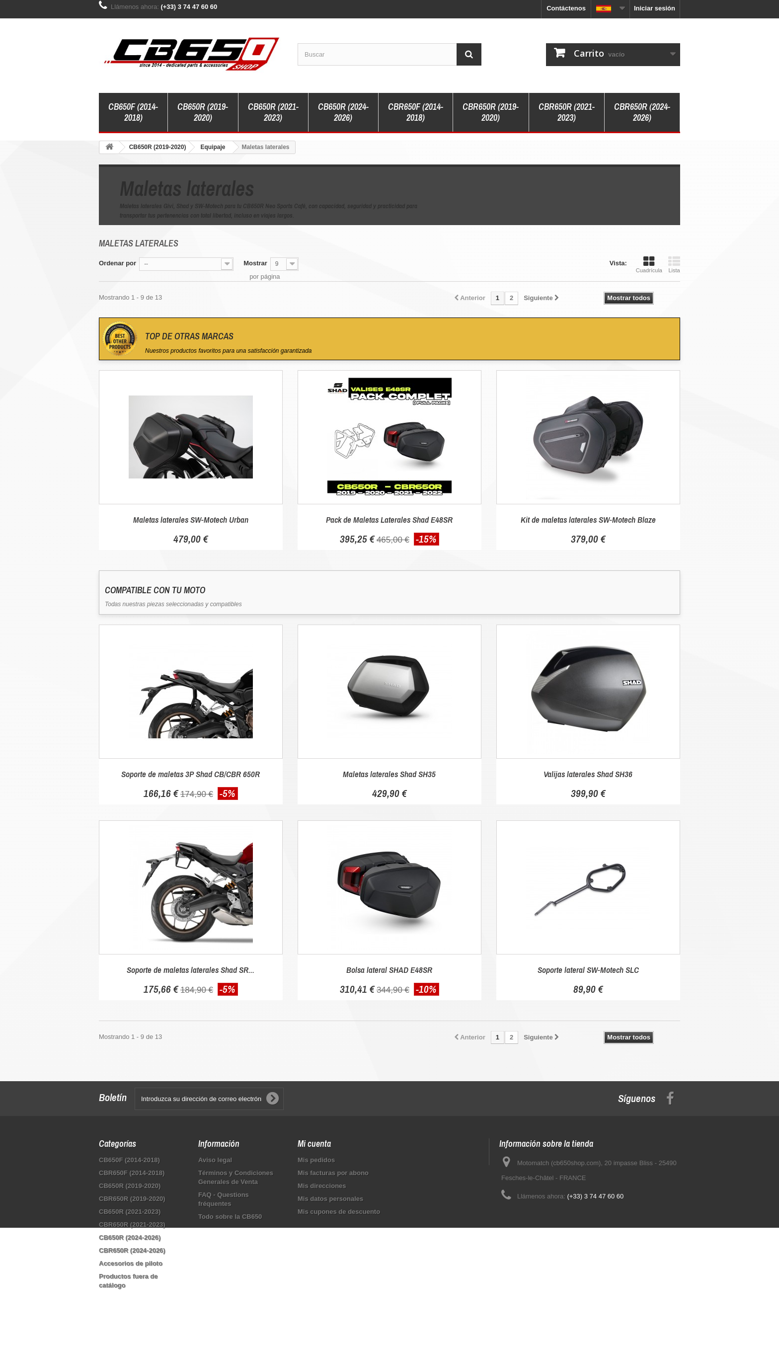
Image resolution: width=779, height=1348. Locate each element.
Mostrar (255, 263)
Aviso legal (215, 1160)
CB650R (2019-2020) (202, 112)
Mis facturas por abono (333, 1173)
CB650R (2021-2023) (273, 112)
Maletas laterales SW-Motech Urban (190, 519)
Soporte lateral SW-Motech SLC (588, 969)
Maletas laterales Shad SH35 (389, 774)
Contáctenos (566, 8)
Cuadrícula (649, 264)
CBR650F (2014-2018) (415, 112)
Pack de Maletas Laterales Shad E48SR (389, 519)
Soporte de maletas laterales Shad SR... (190, 969)
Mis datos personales (330, 1198)
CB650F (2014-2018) (133, 112)
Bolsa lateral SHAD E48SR (389, 969)
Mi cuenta (314, 1143)
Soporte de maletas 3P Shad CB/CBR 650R (190, 774)
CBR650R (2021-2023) (567, 112)
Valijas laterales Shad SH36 (588, 774)
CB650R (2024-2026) (343, 112)
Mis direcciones (322, 1185)
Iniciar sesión (654, 8)
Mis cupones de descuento (339, 1211)
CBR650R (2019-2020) (491, 112)
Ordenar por (117, 263)
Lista (674, 264)
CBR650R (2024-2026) (642, 112)
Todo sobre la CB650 (230, 1216)
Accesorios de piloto (130, 1263)
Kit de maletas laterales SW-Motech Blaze (588, 519)
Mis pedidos (316, 1160)
